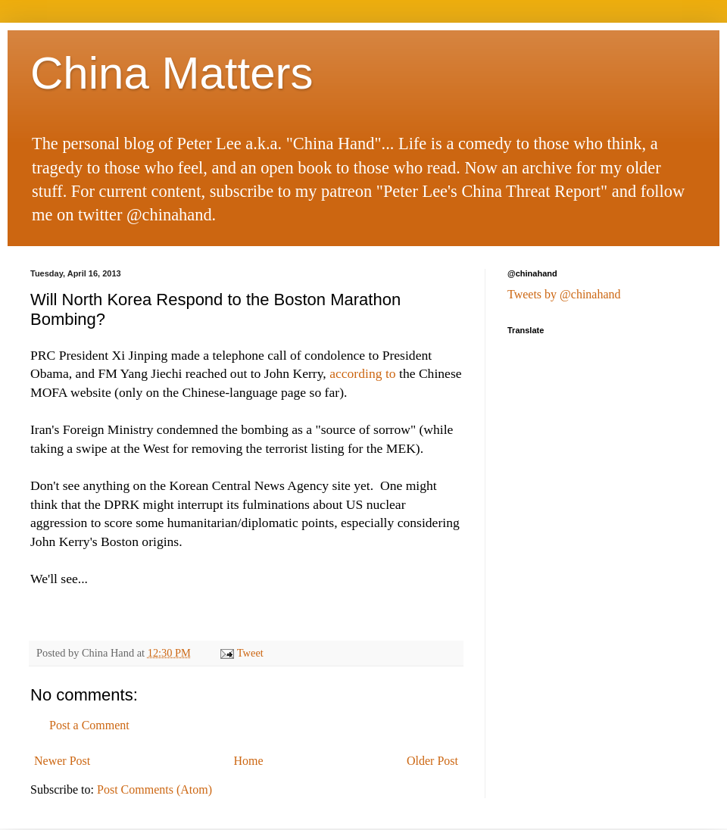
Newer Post (62, 760)
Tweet (250, 653)
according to (362, 373)
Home (249, 760)
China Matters (171, 73)
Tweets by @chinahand (564, 294)
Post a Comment (89, 725)
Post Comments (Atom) (154, 789)
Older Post (432, 760)
